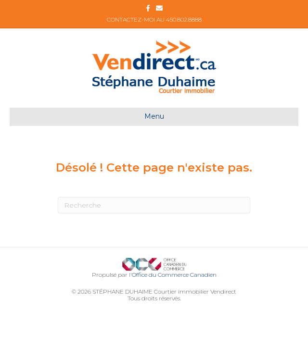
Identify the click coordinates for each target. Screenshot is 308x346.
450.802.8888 (184, 19)
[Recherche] (154, 205)
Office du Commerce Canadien (174, 274)
